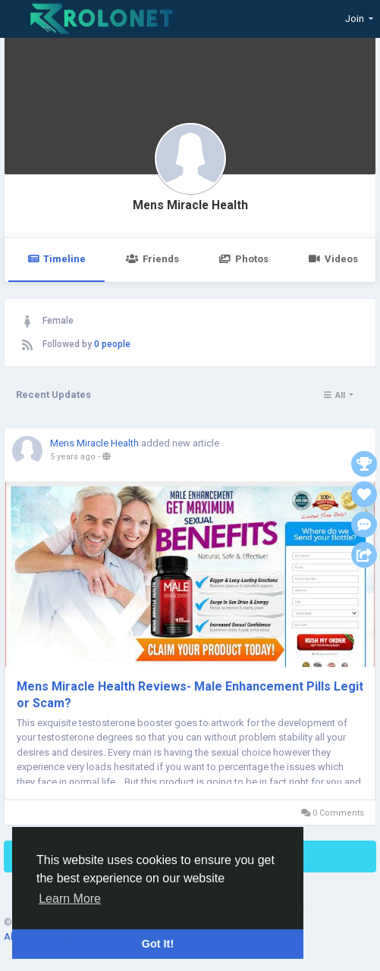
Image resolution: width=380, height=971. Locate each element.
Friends (152, 259)
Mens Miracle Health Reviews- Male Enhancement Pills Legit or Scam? (190, 694)
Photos (244, 259)
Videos (333, 259)
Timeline (56, 259)
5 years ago (73, 457)
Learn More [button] (70, 898)
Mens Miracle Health (190, 205)
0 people (112, 344)
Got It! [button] (158, 944)
